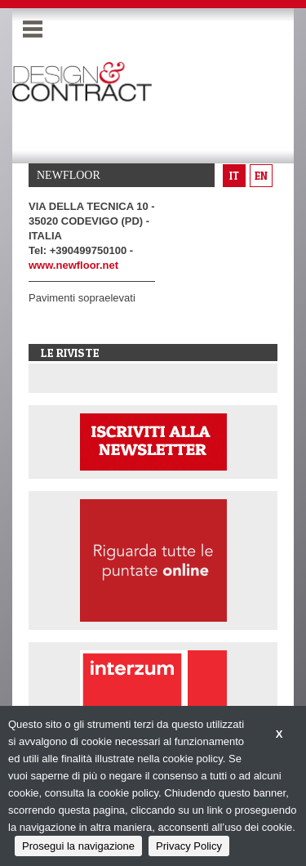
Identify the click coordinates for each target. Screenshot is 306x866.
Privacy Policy (189, 846)
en (261, 175)
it (234, 175)
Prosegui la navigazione (78, 846)
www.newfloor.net (73, 265)
